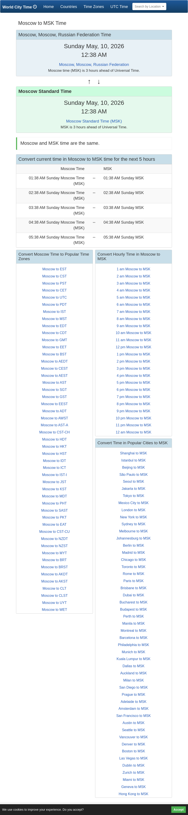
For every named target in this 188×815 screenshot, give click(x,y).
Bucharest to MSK (133, 602)
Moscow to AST (54, 382)
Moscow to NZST (54, 546)
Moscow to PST (54, 283)
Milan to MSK (133, 680)
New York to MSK (133, 517)
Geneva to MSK (133, 787)
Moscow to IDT (54, 461)
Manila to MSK (133, 623)
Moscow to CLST (54, 595)
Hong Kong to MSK (133, 794)
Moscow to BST (54, 354)
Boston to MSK (133, 751)
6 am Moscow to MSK (134, 304)
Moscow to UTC (54, 297)
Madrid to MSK (133, 552)
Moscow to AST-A (54, 425)
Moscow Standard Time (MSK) (94, 121)
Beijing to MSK (133, 467)
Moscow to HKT (54, 446)
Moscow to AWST (54, 418)
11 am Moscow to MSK (133, 340)
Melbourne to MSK (133, 531)
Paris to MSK (133, 581)
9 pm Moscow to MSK (134, 411)
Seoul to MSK (133, 481)
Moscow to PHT (54, 503)
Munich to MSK (133, 652)
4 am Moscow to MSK (134, 290)
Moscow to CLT (54, 588)
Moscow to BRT (54, 560)
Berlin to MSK (133, 545)
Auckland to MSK (133, 673)
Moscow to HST (54, 453)
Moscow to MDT (54, 496)
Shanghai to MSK (133, 453)
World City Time (20, 7)
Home (50, 6)
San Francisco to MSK (133, 716)
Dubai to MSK (133, 595)
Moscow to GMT (54, 340)
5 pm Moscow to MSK (134, 382)
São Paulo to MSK (133, 474)
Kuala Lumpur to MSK (134, 659)
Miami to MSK (133, 780)
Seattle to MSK (133, 730)
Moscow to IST (54, 312)
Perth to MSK (133, 616)
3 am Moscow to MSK (134, 283)
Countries (68, 7)
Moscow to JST (54, 482)
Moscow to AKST (54, 581)
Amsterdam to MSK (133, 708)
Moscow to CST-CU (54, 531)
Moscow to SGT (54, 390)
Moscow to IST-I (54, 475)
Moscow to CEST (54, 368)
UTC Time (119, 7)
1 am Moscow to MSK (134, 269)
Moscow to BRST (54, 567)
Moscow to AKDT (54, 574)
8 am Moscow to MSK (134, 319)
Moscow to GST (54, 397)
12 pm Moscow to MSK (133, 347)
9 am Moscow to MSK (134, 326)
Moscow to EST (54, 269)
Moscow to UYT (54, 603)
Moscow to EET (54, 347)
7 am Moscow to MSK (134, 312)
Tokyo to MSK (133, 496)
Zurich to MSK (133, 772)
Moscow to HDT (54, 439)
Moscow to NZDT (54, 539)
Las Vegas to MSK (133, 758)
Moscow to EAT (54, 524)
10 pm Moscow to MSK (133, 418)
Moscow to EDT (54, 326)
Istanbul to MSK (133, 460)
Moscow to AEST (54, 375)
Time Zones (93, 7)
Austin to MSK (133, 723)
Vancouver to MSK (133, 737)
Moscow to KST (54, 489)
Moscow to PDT (54, 304)
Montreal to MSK (133, 630)
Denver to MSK (133, 744)
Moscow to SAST (54, 510)
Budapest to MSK (133, 609)
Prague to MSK (133, 694)
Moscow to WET (54, 609)
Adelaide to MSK (133, 702)
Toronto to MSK (133, 567)
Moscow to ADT (54, 411)
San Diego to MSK (133, 687)
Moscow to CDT (54, 333)
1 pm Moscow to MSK (134, 354)
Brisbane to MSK (133, 588)
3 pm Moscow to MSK (134, 368)
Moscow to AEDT (54, 361)
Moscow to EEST (54, 404)
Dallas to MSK (133, 666)
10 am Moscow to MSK (133, 333)
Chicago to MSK (133, 560)
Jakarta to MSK (133, 488)
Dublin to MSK (133, 765)
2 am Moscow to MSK (134, 276)
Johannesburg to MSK (133, 538)
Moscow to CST (54, 276)
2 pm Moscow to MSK (134, 361)
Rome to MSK (133, 574)
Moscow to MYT (54, 553)
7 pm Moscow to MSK (134, 397)
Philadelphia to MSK (133, 645)
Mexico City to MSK (133, 503)
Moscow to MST (54, 319)
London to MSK (133, 510)
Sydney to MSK (133, 524)
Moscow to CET (54, 290)
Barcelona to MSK (133, 638)
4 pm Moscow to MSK (134, 375)
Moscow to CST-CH (54, 432)
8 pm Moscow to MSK (134, 404)
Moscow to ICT (54, 468)
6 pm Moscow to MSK (134, 390)
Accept (178, 809)
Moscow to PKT (54, 517)
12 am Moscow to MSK (133, 432)
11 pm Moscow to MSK (133, 425)
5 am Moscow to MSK (134, 297)
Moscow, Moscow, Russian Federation (94, 64)
